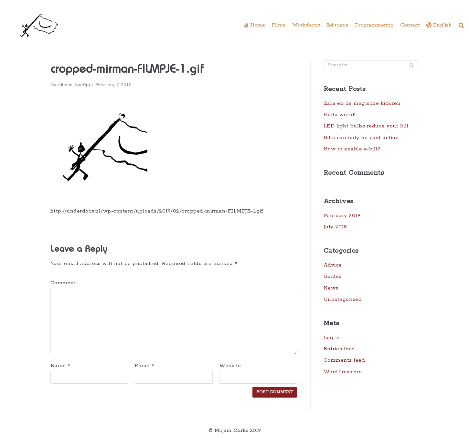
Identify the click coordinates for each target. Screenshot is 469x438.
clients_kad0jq (74, 85)
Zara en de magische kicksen (362, 103)
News (331, 288)
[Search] (411, 65)
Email (145, 366)
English (439, 25)
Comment (63, 282)
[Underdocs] (39, 25)
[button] (461, 25)
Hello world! (340, 114)
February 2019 (342, 215)
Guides (333, 276)
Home (254, 25)
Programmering (374, 25)
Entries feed (339, 349)
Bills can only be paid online (361, 137)
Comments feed (344, 360)
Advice (333, 265)
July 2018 (335, 227)
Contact (410, 25)
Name (60, 366)
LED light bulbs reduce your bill (366, 126)
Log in (332, 337)
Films (278, 25)
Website (230, 366)
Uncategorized (343, 299)
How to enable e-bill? (352, 149)
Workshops (306, 25)
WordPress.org (343, 372)
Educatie (337, 25)
